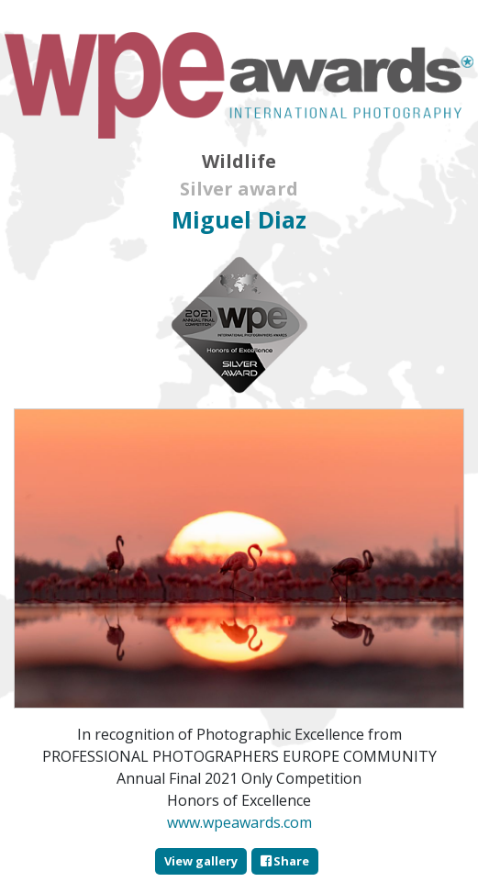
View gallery (201, 861)
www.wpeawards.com (239, 822)
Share (285, 861)
